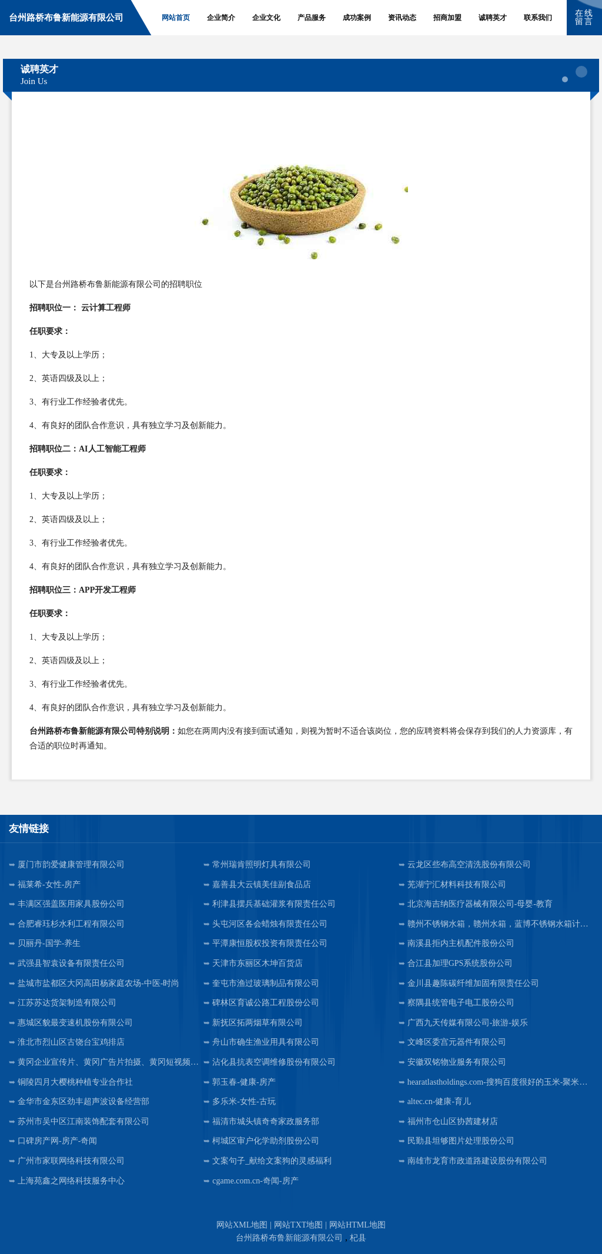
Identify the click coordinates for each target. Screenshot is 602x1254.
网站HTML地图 (357, 1224)
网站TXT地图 (298, 1224)
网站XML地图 (241, 1224)
